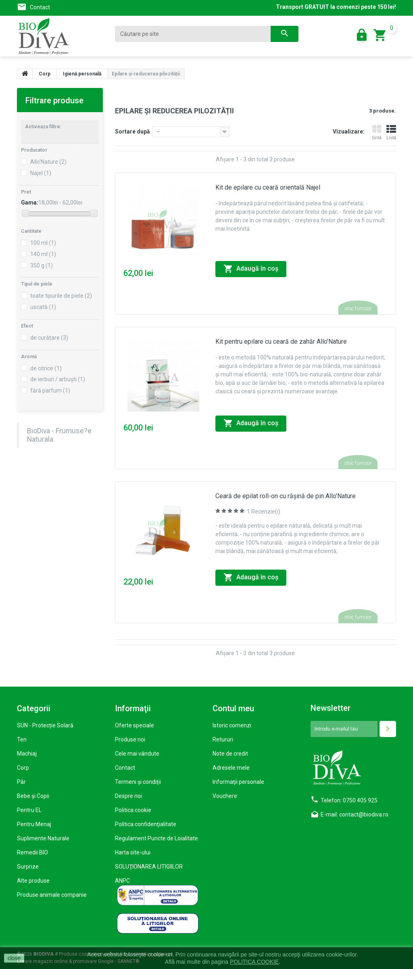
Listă (391, 132)
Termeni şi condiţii (138, 782)
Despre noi (128, 796)
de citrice (46, 368)
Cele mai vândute (137, 753)
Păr (21, 782)
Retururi (223, 739)
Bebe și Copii (33, 796)
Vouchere (225, 796)
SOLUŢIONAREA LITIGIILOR (149, 866)
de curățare (49, 337)
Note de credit (230, 753)
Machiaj (27, 753)
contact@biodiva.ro (363, 814)
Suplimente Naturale (43, 838)
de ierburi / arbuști (57, 379)
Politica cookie (133, 810)
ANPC (122, 880)
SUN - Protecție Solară (45, 725)
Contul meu (233, 708)
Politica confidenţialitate (145, 824)
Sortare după (132, 131)
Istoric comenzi (232, 725)
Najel (40, 173)
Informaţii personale (238, 782)
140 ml (43, 254)
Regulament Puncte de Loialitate (156, 838)
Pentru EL (29, 810)
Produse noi (130, 739)
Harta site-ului (132, 852)
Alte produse (33, 880)
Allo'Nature (48, 162)
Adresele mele (231, 767)
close (14, 958)
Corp (23, 767)
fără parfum (50, 390)
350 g (41, 265)
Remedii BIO (32, 852)
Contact (40, 7)
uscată (43, 307)
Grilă (377, 132)
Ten (22, 739)
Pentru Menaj (34, 824)
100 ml (43, 243)
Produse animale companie (52, 895)
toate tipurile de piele (61, 295)
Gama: (29, 202)
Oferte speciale (134, 725)
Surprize (28, 866)
